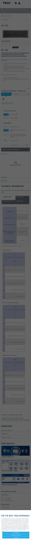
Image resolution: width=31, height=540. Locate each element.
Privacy (2, 531)
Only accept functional (16, 535)
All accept (16, 537)
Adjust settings (16, 532)
